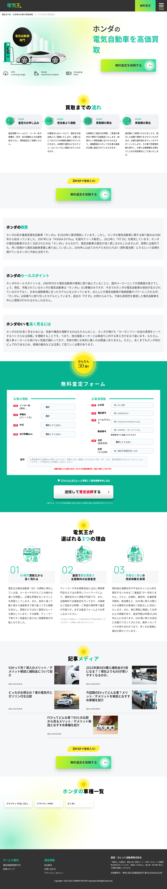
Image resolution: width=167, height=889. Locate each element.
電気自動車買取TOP (12, 865)
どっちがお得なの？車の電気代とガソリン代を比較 (30, 694)
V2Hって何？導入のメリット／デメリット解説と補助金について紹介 (30, 671)
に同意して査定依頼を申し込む (85, 480)
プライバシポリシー (70, 480)
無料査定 (145, 5)
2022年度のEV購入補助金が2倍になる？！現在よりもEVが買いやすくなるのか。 (107, 671)
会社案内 (48, 865)
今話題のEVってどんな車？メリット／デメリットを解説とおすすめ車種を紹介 (108, 696)
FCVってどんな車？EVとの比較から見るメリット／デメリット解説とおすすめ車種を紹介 (69, 721)
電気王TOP (6, 14)
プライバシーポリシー (54, 872)
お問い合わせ (50, 869)
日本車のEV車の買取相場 (23, 14)
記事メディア (9, 869)
